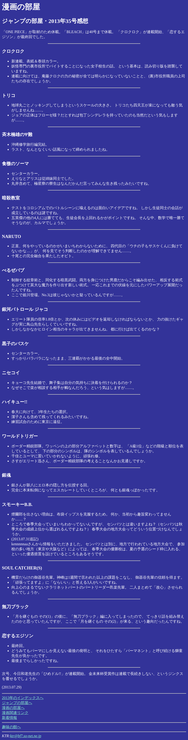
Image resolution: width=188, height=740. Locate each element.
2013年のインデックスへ (23, 698)
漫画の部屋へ (13, 708)
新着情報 (9, 718)
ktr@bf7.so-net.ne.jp (25, 736)
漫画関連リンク (15, 713)
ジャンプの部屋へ (17, 703)
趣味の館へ (11, 727)
